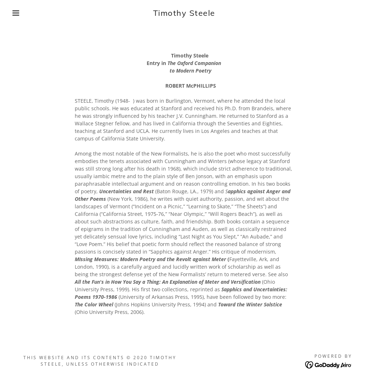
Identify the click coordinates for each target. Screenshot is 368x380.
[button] (18, 13)
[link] (184, 13)
